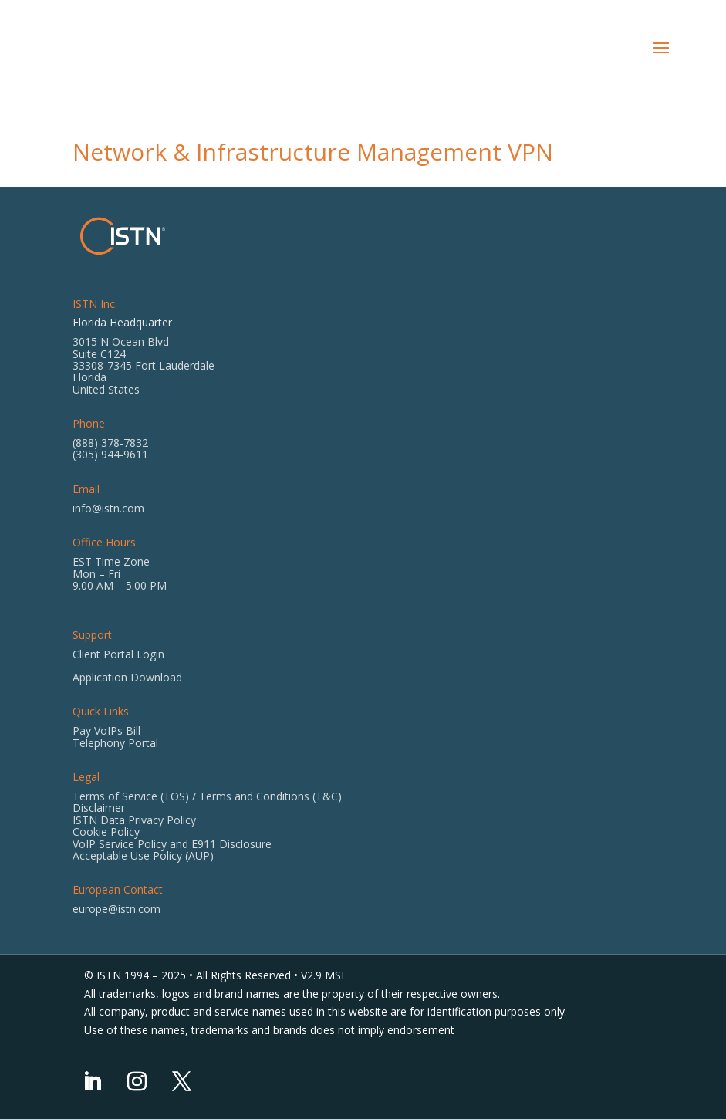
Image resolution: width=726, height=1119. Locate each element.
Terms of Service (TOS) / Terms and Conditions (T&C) (207, 796)
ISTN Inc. (95, 303)
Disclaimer (99, 807)
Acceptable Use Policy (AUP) (143, 855)
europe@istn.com (116, 908)
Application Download (127, 677)
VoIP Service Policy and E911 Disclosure (172, 844)
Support (92, 634)
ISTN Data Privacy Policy (134, 820)
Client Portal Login (118, 654)
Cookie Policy (106, 831)
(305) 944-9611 (110, 454)
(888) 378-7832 (110, 442)
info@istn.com (108, 508)
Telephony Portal (115, 742)
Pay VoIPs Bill (106, 730)
